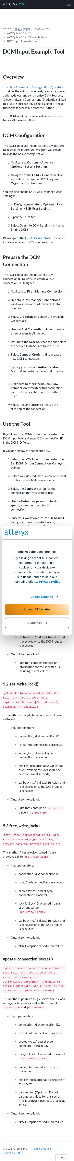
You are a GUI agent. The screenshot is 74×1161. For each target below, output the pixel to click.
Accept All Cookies (37, 609)
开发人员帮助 (22, 29)
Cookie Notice (42, 1148)
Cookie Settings (42, 596)
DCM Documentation (39, 238)
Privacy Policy (49, 581)
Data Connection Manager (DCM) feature (36, 87)
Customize (37, 622)
